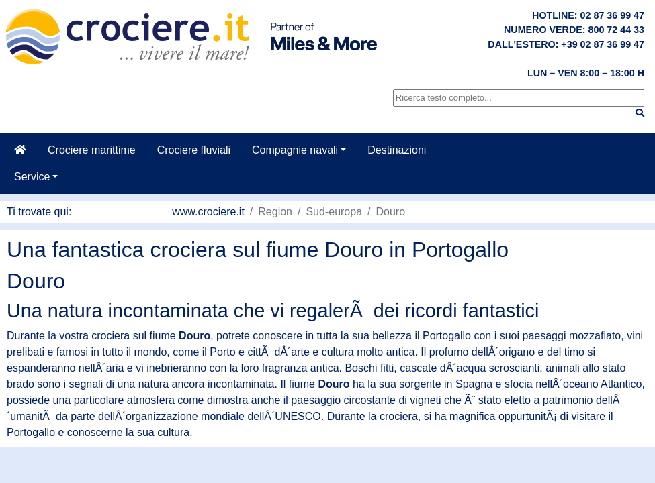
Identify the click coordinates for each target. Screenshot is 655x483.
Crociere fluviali (193, 150)
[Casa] (20, 150)
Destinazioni (396, 150)
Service (32, 176)
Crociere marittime (92, 150)
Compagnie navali (295, 150)
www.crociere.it (208, 211)
